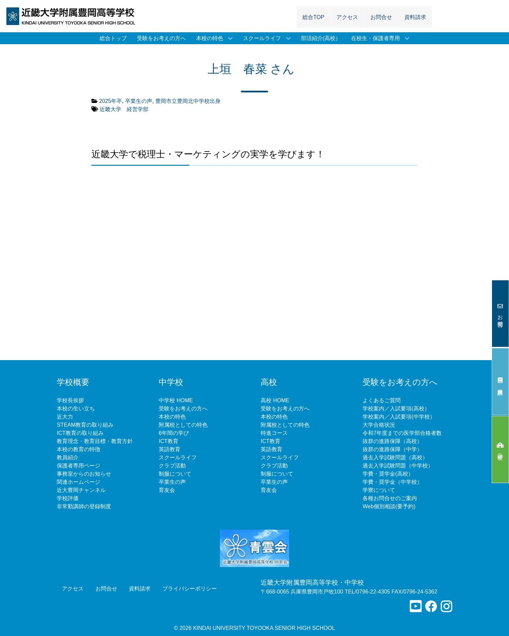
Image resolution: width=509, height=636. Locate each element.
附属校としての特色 (183, 425)
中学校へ (500, 449)
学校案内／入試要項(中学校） (399, 417)
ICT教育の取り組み (80, 433)
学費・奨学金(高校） (388, 474)
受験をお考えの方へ (183, 408)
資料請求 (500, 381)
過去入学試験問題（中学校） (398, 466)
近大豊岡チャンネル (81, 490)
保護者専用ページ (78, 466)
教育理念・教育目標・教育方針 (95, 441)
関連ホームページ (78, 482)
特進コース (274, 433)
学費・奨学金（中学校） (392, 482)
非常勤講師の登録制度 (84, 506)
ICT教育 (168, 441)
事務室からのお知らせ (84, 474)
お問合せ (500, 313)
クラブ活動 (172, 466)
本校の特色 (172, 417)
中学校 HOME (176, 400)
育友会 (167, 490)
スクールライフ (178, 457)
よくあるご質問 (382, 400)
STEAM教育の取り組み (85, 425)
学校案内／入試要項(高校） (396, 408)
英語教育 (169, 449)
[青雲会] (254, 548)
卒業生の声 (172, 482)
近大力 (65, 417)
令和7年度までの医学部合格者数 (402, 433)
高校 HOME (275, 400)
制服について (175, 474)
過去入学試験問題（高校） (395, 457)
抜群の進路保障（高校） (392, 441)
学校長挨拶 (70, 400)
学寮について (379, 490)
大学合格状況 (379, 425)
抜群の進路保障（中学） (392, 449)
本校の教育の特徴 (78, 449)
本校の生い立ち (76, 408)
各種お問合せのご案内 (390, 498)
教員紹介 (67, 457)
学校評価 (67, 498)
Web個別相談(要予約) (389, 506)
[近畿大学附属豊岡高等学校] (73, 16)
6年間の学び (174, 433)
